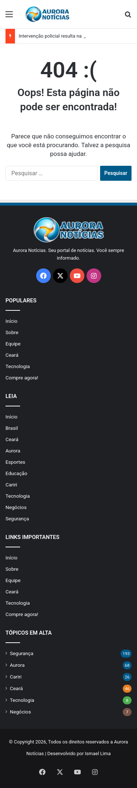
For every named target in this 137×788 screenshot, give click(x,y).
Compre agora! (21, 377)
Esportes (15, 462)
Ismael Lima (98, 753)
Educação (16, 473)
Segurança (17, 518)
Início (11, 321)
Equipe (12, 344)
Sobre (11, 332)
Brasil (11, 428)
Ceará (11, 355)
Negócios (16, 507)
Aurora (12, 451)
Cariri (11, 484)
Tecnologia (17, 366)
